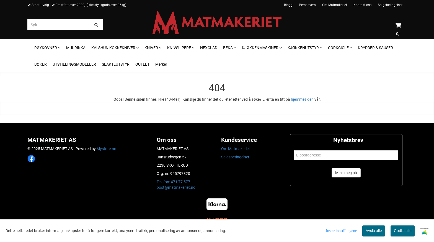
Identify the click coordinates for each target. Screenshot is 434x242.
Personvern (307, 5)
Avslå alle (374, 230)
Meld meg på (346, 173)
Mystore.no (106, 149)
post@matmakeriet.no (176, 187)
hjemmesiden (302, 99)
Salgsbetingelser (390, 5)
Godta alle (402, 230)
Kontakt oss (362, 5)
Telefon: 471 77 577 (173, 182)
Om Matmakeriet (334, 5)
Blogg (288, 5)
